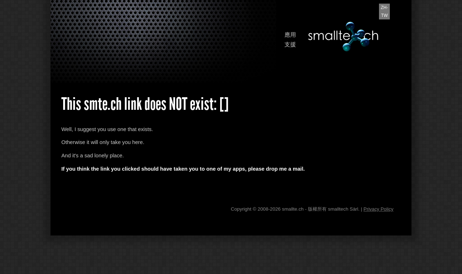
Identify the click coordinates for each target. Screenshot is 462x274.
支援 (290, 44)
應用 (290, 35)
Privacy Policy (378, 209)
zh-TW (384, 11)
